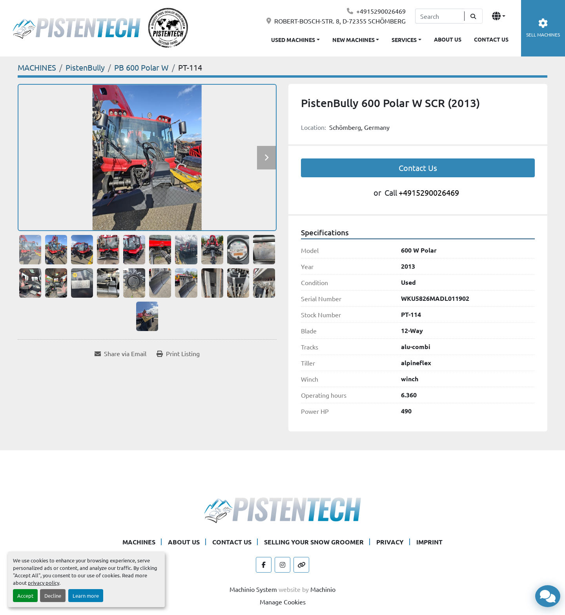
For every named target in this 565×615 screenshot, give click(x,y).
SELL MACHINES (543, 28)
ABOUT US (447, 39)
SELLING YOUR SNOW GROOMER (314, 542)
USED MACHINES (293, 39)
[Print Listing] (178, 353)
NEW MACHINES (353, 39)
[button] (355, 38)
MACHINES (138, 542)
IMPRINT (429, 542)
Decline (52, 595)
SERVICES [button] (404, 39)
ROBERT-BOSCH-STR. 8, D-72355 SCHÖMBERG (340, 21)
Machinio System (253, 589)
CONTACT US (491, 39)
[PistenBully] (85, 67)
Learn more (86, 595)
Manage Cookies (283, 602)
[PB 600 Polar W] (141, 67)
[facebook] (264, 565)
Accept (25, 595)
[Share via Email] (120, 353)
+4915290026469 (381, 11)
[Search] (439, 16)
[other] (301, 565)
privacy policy (43, 582)
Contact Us (418, 168)
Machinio (322, 589)
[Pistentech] (282, 509)
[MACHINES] (37, 67)
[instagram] (282, 565)
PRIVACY (390, 542)
